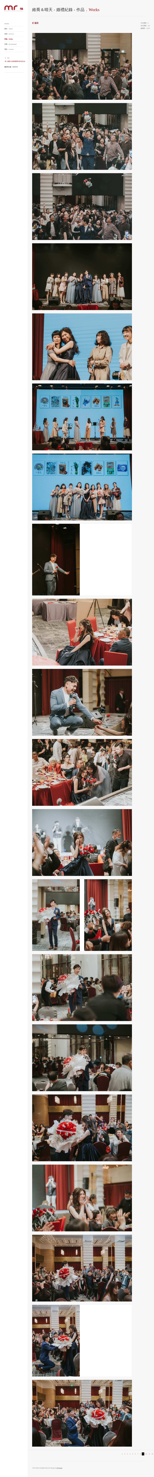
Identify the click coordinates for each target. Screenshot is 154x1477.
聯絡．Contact (9, 49)
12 (152, 1454)
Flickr (8, 58)
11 (149, 1454)
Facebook (5, 58)
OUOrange (59, 1468)
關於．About (8, 29)
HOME (6, 23)
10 (146, 1454)
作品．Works (8, 39)
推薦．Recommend (10, 44)
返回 (36, 23)
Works (94, 9)
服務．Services (9, 34)
